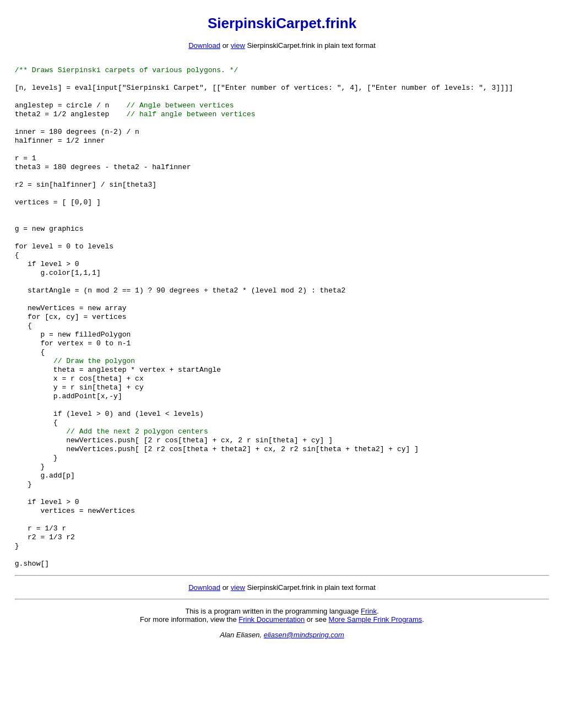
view (238, 45)
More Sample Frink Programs (375, 683)
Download (204, 45)
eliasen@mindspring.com (304, 699)
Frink (369, 675)
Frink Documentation (271, 683)
